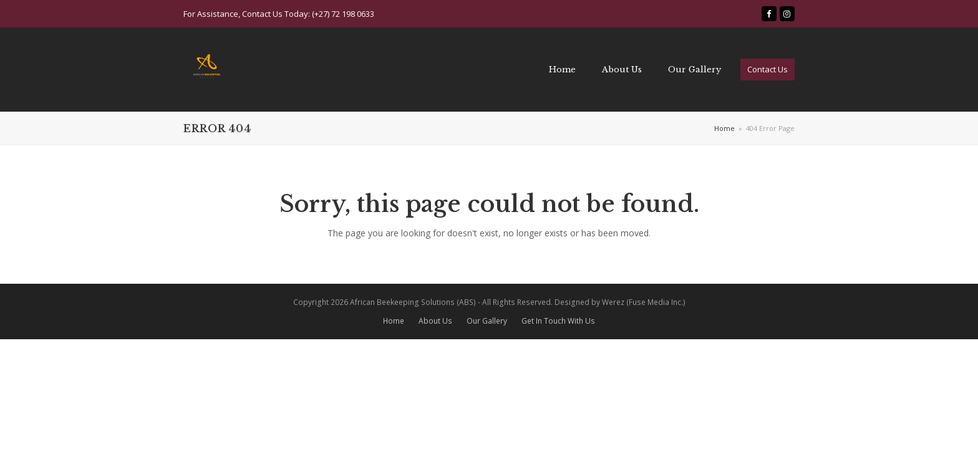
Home (393, 321)
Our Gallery (487, 321)
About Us (435, 321)
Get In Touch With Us (558, 321)
